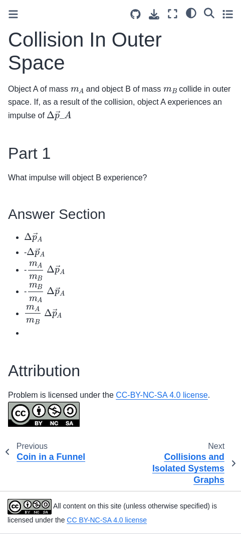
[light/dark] (191, 12)
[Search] (209, 12)
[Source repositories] (135, 14)
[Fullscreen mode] (172, 14)
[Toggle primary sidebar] (13, 14)
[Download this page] (154, 14)
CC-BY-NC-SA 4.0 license (161, 395)
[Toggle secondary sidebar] (227, 14)
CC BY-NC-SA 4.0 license (107, 520)
